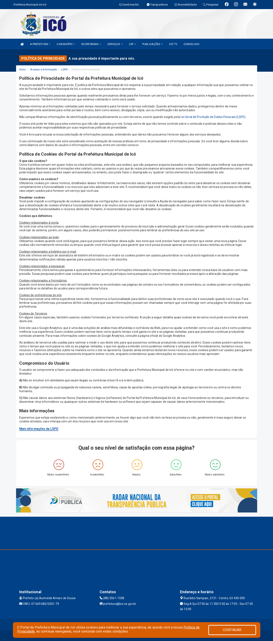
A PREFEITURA (40, 44)
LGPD (64, 69)
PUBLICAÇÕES (152, 44)
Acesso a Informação (43, 69)
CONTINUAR (232, 630)
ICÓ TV (173, 44)
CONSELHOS (191, 44)
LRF (132, 44)
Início (22, 69)
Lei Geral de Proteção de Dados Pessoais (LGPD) (213, 117)
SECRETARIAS (91, 44)
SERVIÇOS (115, 44)
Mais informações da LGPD (38, 428)
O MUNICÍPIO (66, 44)
